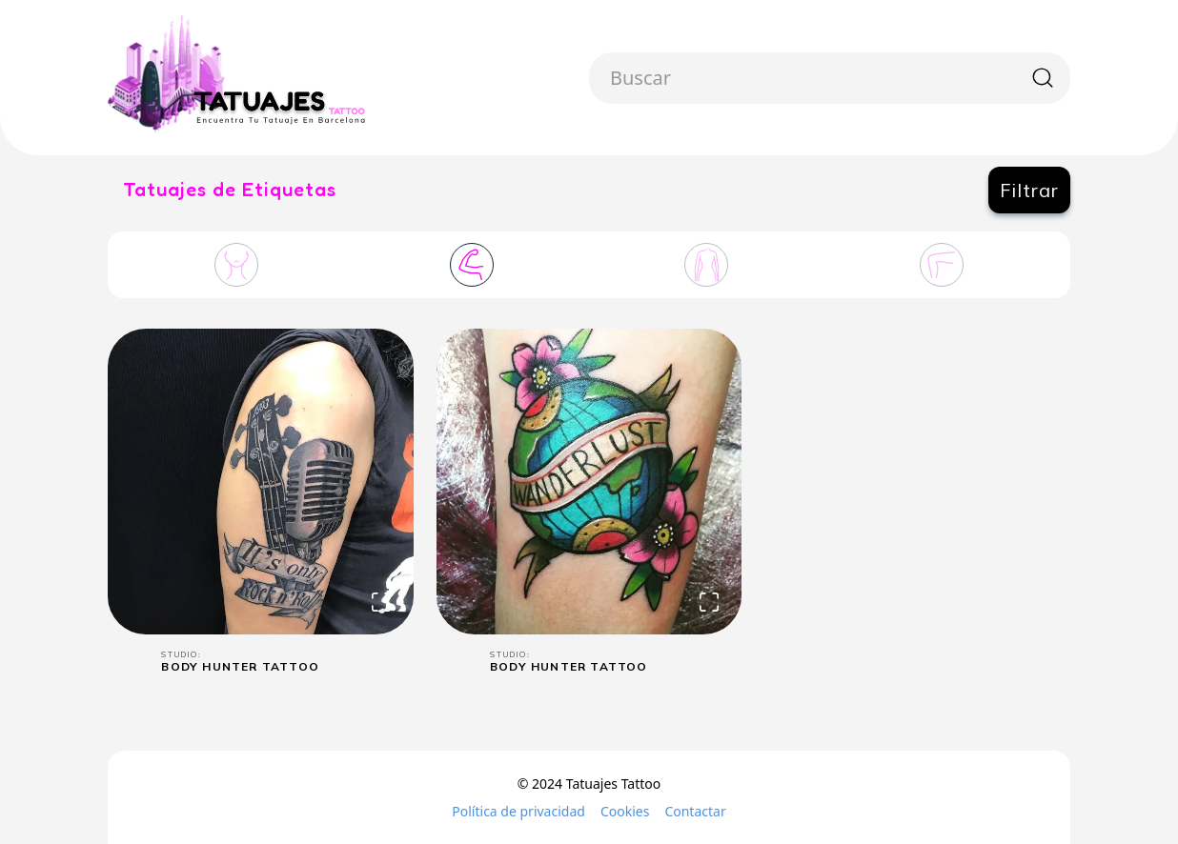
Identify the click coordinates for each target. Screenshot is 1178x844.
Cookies (624, 811)
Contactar (694, 811)
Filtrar (1029, 190)
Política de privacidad (518, 811)
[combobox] (612, 78)
